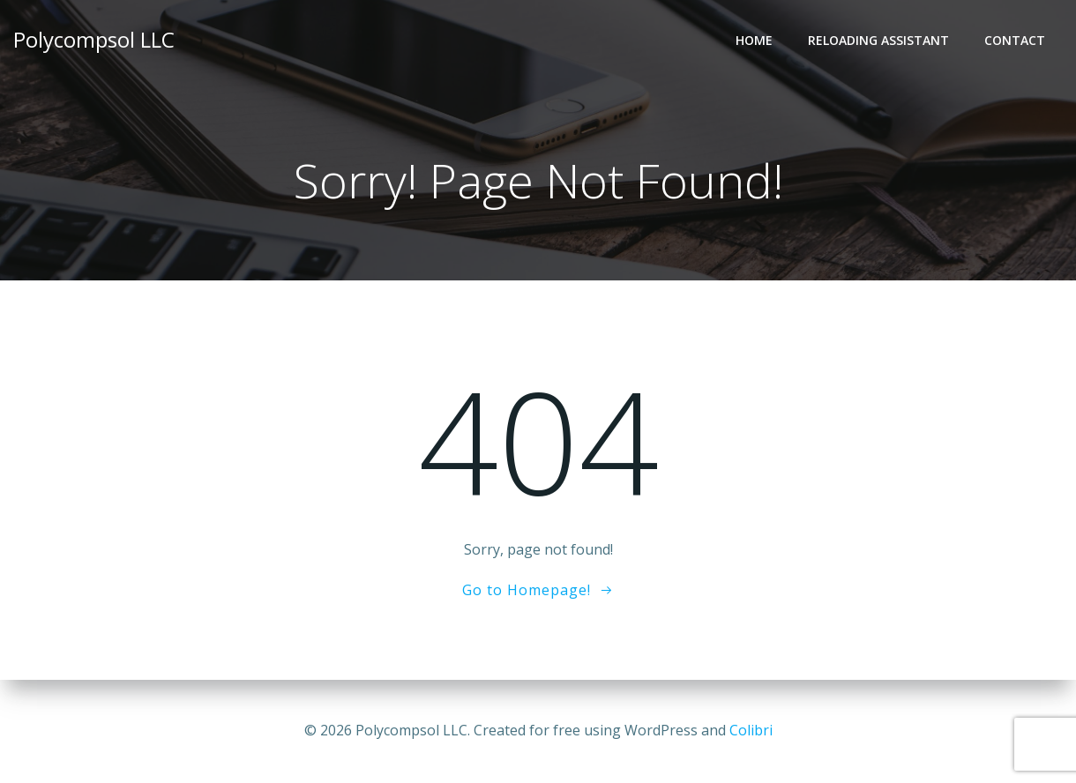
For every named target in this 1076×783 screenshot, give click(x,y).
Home (754, 40)
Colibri (751, 730)
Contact (1014, 40)
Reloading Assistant (878, 40)
